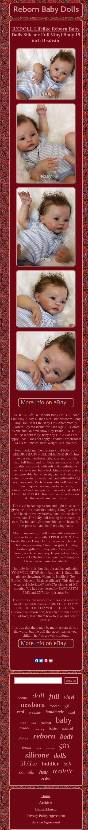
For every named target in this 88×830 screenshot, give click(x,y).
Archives (45, 802)
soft (68, 764)
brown (26, 748)
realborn (50, 748)
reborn (44, 735)
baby (64, 720)
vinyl (69, 697)
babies (53, 728)
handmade (55, 712)
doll (38, 696)
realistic (63, 771)
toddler (50, 764)
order (46, 778)
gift (67, 705)
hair (43, 772)
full (54, 696)
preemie (35, 712)
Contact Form (45, 809)
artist (23, 723)
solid (72, 712)
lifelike (28, 763)
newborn (33, 704)
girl (64, 745)
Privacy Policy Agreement (46, 816)
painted (67, 728)
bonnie (22, 698)
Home (45, 796)
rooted (55, 706)
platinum (24, 738)
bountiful (26, 772)
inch (33, 723)
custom (46, 723)
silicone (37, 755)
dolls (60, 755)
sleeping (40, 729)
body (66, 736)
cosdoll (24, 728)
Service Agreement (46, 822)
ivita (38, 748)
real (20, 711)
